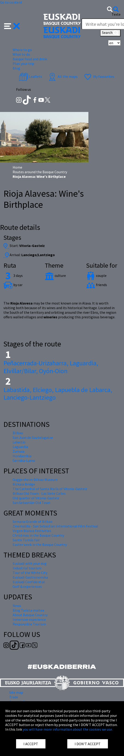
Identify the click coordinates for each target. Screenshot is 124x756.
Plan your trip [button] (23, 63)
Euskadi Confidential (29, 582)
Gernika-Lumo (24, 460)
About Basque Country (30, 614)
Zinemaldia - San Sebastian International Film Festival (55, 526)
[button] (12, 25)
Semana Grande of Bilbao (32, 521)
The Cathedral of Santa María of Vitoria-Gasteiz (50, 488)
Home (17, 167)
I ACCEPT (30, 743)
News (17, 605)
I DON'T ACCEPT (88, 743)
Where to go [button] (22, 49)
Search (110, 33)
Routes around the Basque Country (40, 172)
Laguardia (20, 446)
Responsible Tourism (29, 624)
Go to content (11, 2)
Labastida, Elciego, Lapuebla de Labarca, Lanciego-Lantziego (57, 394)
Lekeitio (19, 442)
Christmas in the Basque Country (38, 535)
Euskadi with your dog (30, 563)
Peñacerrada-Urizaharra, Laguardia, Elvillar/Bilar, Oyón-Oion (50, 367)
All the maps (63, 76)
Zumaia (18, 451)
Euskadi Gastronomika (30, 577)
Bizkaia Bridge (24, 484)
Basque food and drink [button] (30, 59)
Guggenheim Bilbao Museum (35, 479)
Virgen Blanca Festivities (32, 530)
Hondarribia (22, 456)
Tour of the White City (30, 572)
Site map (16, 692)
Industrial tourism (27, 568)
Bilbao (18, 433)
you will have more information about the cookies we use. (68, 729)
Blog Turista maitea (28, 610)
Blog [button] (16, 68)
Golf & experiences (27, 586)
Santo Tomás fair (26, 540)
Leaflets (30, 76)
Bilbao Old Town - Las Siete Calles (39, 493)
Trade (13, 697)
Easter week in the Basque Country (40, 544)
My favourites (98, 76)
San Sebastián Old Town (31, 502)
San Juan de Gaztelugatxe (33, 437)
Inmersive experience (29, 619)
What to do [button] (21, 54)
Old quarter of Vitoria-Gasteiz (36, 498)
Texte (116, 14)
